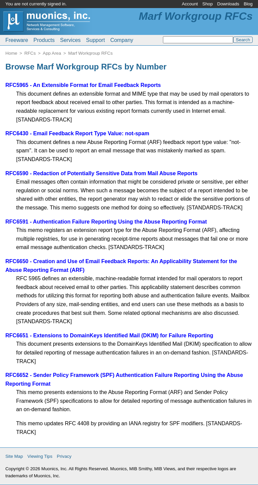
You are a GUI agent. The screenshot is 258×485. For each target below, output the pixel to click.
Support (95, 40)
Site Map (14, 456)
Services (70, 40)
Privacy (64, 456)
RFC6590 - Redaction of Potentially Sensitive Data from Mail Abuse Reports (101, 173)
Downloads (228, 3)
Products (44, 40)
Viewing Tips (40, 456)
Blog (248, 3)
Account (190, 3)
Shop (207, 3)
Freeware (16, 40)
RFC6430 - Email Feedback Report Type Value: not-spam (77, 133)
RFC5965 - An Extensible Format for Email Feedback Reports (83, 85)
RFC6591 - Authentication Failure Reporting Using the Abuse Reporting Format (106, 222)
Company (121, 40)
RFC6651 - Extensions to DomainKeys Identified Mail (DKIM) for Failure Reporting (109, 335)
